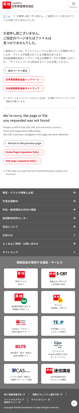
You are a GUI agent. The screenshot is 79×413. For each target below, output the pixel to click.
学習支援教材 (10, 201)
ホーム (6, 16)
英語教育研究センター (15, 218)
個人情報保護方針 (13, 394)
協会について (10, 226)
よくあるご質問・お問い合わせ (20, 244)
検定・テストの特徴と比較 (18, 192)
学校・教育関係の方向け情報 (19, 209)
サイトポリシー (39, 399)
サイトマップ (10, 252)
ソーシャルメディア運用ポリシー (14, 401)
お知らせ (8, 235)
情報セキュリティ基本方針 (46, 394)
